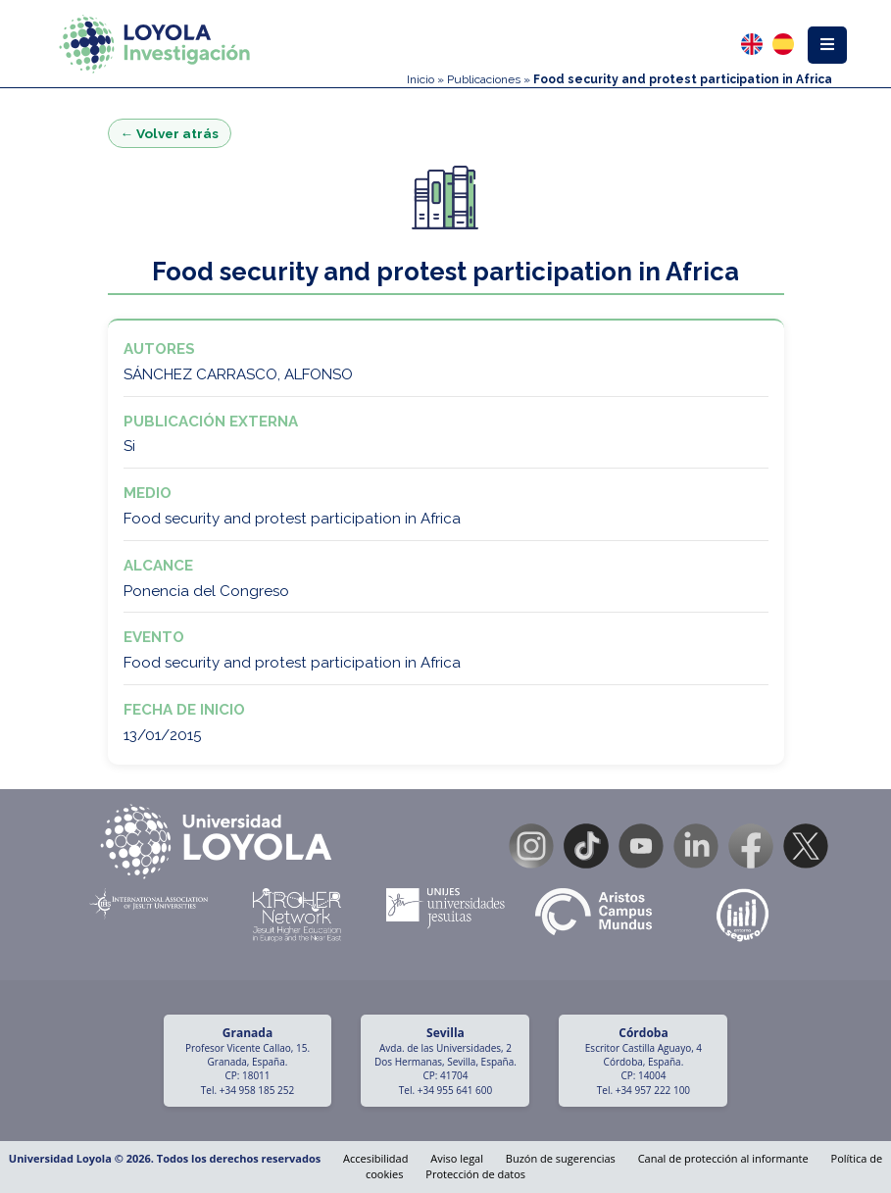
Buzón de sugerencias (561, 1158)
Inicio (420, 79)
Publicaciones (483, 79)
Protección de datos (475, 1174)
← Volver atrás (170, 133)
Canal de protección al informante (723, 1158)
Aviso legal (456, 1158)
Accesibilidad (375, 1158)
